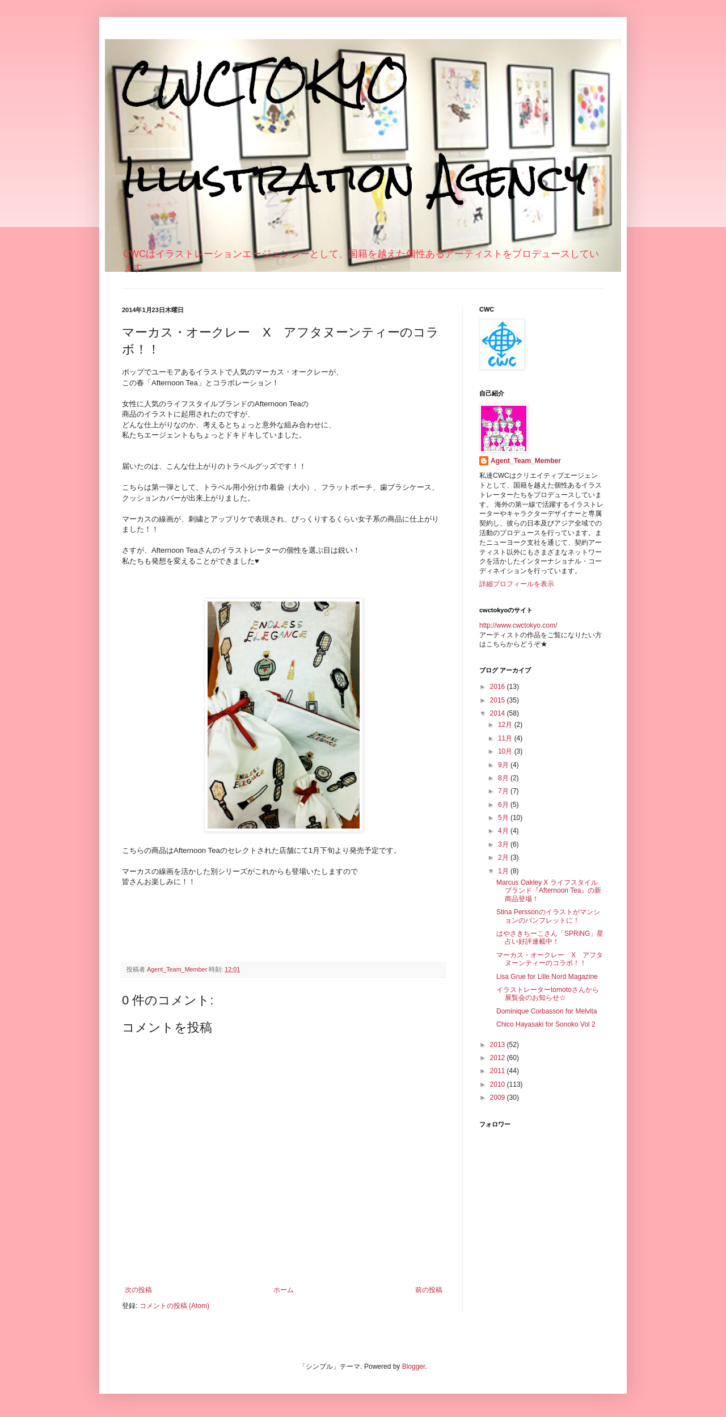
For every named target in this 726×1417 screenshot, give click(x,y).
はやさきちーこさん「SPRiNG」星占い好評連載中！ (549, 937)
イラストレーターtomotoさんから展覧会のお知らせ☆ (547, 994)
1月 (504, 871)
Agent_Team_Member (526, 461)
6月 (504, 805)
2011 (498, 1071)
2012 (498, 1058)
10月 (506, 751)
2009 (498, 1097)
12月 (506, 725)
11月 (506, 738)
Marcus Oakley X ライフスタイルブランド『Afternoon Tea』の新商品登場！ (549, 890)
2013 (498, 1045)
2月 (504, 857)
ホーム (283, 1290)
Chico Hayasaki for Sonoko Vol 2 (546, 1024)
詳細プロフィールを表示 (516, 584)
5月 (504, 818)
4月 (504, 831)
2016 (498, 687)
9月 (504, 765)
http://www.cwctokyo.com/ (518, 625)
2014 (498, 713)
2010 (498, 1084)
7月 (504, 791)
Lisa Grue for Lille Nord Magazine (547, 977)
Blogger (413, 1366)
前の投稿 (428, 1290)
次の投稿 (138, 1290)
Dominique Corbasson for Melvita (546, 1011)
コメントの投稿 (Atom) (174, 1306)
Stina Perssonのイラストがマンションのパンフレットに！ (548, 916)
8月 (504, 778)
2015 (498, 700)
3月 (504, 844)
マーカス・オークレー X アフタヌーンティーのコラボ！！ (549, 959)
